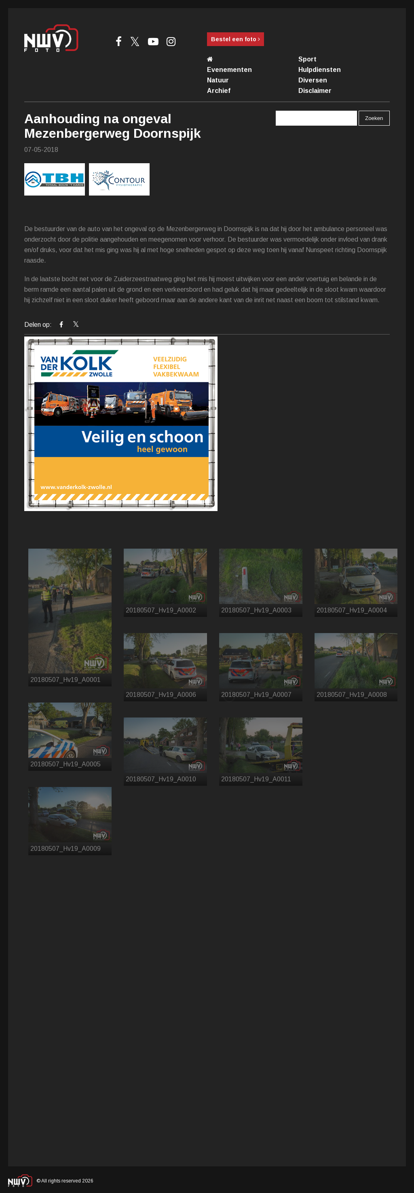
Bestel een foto (235, 39)
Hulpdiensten (319, 69)
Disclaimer (315, 90)
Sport (307, 59)
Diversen (312, 80)
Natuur (218, 80)
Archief (218, 90)
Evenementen (229, 69)
